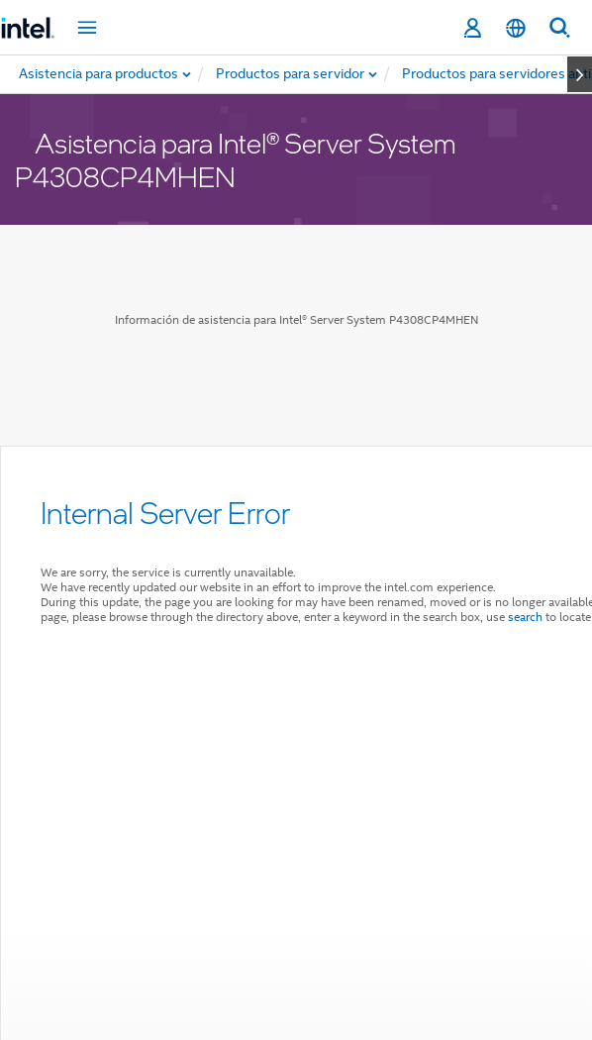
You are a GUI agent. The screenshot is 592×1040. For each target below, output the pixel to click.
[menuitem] (291, 74)
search (525, 616)
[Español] (516, 28)
